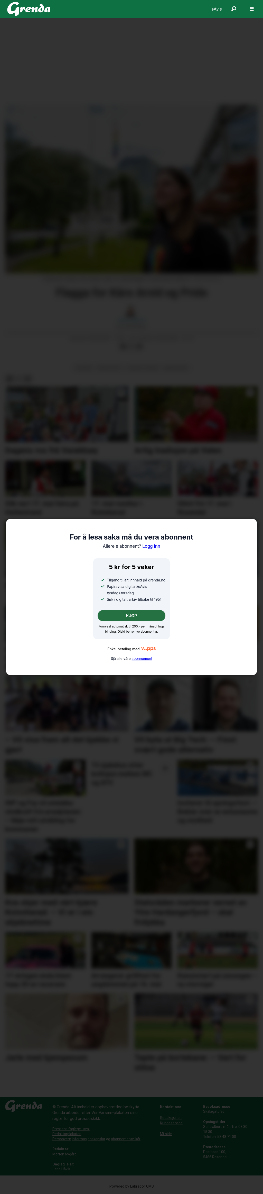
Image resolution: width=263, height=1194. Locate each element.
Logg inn (131, 546)
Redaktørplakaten (66, 1134)
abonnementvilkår (125, 1139)
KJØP (131, 615)
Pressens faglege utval (71, 1129)
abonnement (142, 659)
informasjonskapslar (88, 1139)
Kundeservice (171, 1123)
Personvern (61, 1139)
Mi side (166, 1134)
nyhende (84, 368)
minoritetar (175, 368)
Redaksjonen (171, 1117)
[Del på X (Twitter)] (131, 347)
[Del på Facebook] (123, 347)
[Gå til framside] (28, 9)
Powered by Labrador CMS (131, 1186)
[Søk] (234, 9)
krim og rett (110, 368)
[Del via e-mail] (139, 347)
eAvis (216, 9)
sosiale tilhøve (143, 368)
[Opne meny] (251, 9)
